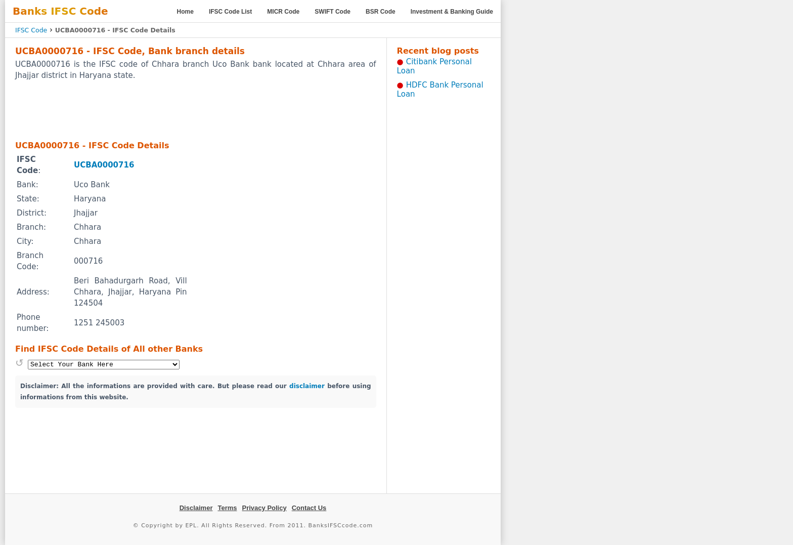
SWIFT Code (332, 11)
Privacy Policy (264, 508)
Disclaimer (196, 508)
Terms (227, 508)
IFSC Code (31, 30)
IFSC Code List (230, 11)
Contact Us (309, 508)
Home (185, 11)
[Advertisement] (196, 110)
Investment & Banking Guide (452, 11)
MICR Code (283, 11)
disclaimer (307, 386)
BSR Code (380, 11)
